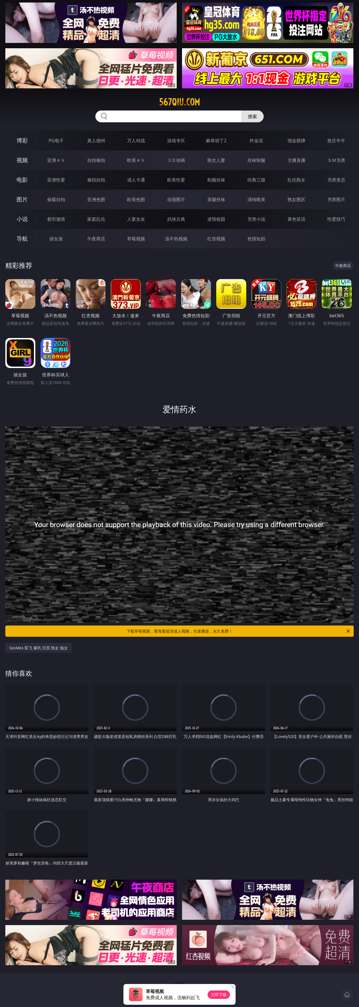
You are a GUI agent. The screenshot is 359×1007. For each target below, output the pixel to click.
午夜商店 (96, 239)
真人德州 (96, 140)
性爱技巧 (336, 219)
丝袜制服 (256, 160)
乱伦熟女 (296, 180)
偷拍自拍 (96, 180)
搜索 (252, 116)
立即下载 (219, 994)
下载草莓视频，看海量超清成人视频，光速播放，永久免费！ (238, 631)
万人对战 (136, 140)
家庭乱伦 (96, 219)
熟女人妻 (216, 160)
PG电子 (56, 140)
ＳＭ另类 (336, 160)
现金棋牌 (296, 140)
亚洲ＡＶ (56, 160)
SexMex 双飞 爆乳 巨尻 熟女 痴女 (38, 647)
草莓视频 (136, 239)
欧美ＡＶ (136, 160)
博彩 (22, 140)
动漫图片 (176, 199)
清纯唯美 (256, 199)
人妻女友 (136, 219)
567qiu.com (179, 102)
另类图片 (336, 199)
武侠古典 (176, 219)
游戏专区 (176, 140)
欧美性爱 (176, 180)
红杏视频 (216, 239)
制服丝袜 (216, 180)
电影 (22, 179)
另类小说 (256, 219)
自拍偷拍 (96, 160)
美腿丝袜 (216, 199)
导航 (22, 238)
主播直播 (296, 160)
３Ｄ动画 (176, 160)
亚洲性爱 (56, 180)
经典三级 (256, 180)
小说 (22, 219)
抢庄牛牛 (336, 140)
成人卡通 (136, 180)
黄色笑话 (296, 219)
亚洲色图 (96, 199)
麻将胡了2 (216, 140)
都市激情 (56, 219)
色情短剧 (256, 239)
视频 (22, 160)
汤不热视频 (176, 239)
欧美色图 (136, 199)
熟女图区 (296, 199)
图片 (22, 199)
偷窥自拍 (56, 199)
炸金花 (256, 140)
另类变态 (336, 180)
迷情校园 (216, 219)
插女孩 (56, 239)
